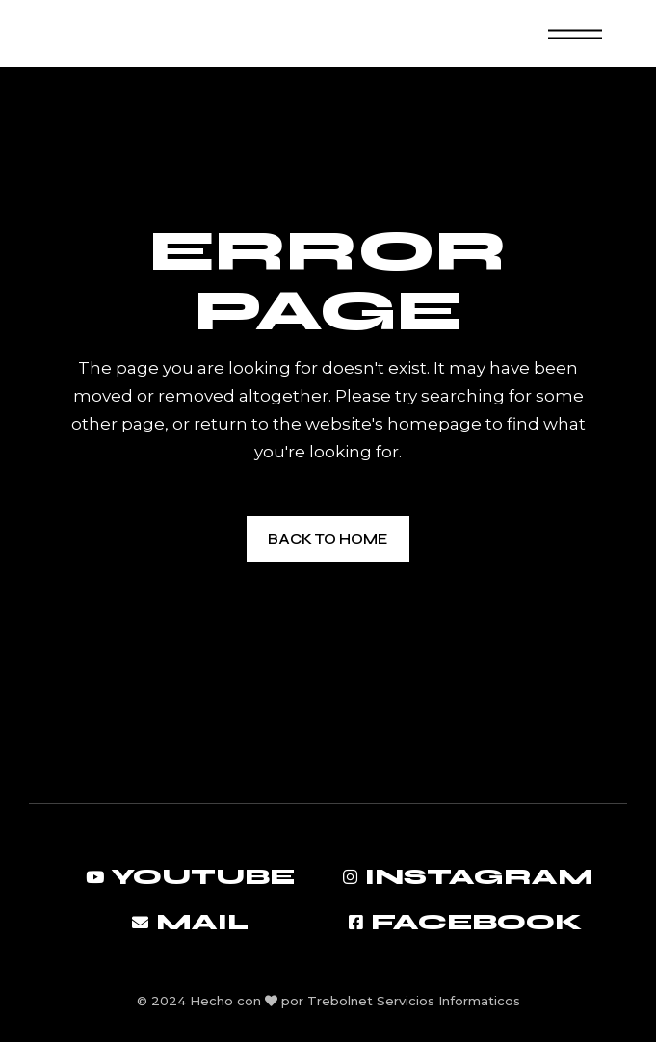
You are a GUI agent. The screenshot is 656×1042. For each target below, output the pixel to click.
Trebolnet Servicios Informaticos (413, 1000)
